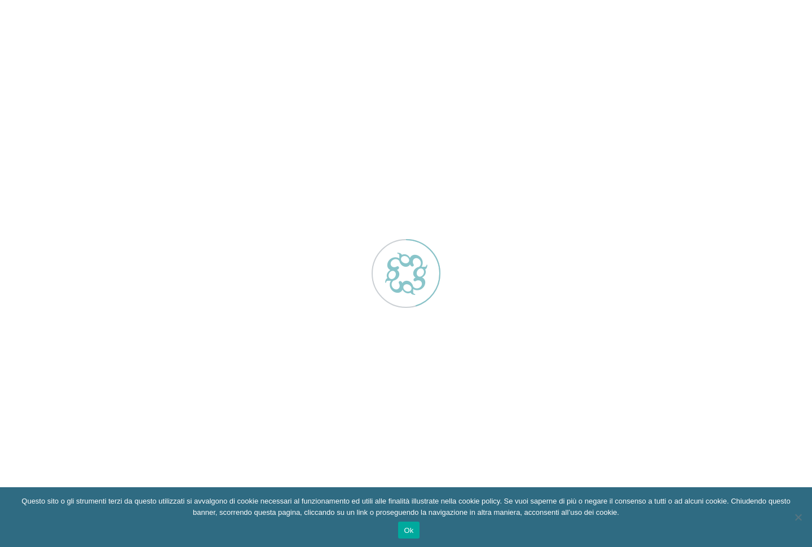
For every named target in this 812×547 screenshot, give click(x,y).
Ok (408, 530)
